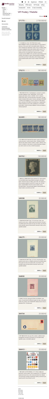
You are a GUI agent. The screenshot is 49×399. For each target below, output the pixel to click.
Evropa (4, 9)
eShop (42, 5)
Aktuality (21, 5)
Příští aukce (28, 5)
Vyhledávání (4, 27)
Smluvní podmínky (6, 28)
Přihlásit (41, 2)
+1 (45, 89)
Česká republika (6, 15)
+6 (45, 39)
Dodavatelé (22, 8)
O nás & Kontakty (37, 8)
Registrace (34, 2)
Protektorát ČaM (6, 13)
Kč (40, 65)
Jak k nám (19, 394)
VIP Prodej (36, 5)
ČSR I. (4, 12)
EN (45, 2)
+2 (45, 136)
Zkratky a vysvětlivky (6, 30)
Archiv (28, 8)
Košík (4, 21)
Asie (4, 11)
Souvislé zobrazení (6, 18)
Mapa (22, 394)
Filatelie (3, 8)
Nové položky (5, 24)
